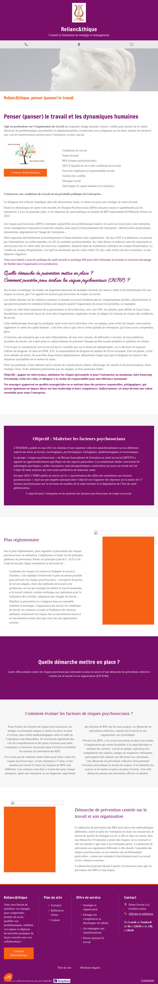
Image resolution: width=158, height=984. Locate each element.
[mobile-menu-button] (131, 44)
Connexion (147, 980)
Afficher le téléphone (141, 913)
